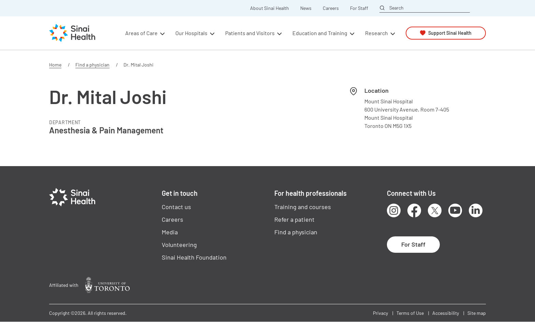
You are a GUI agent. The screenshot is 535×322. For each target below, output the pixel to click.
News (306, 8)
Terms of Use (410, 313)
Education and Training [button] (319, 33)
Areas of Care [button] (141, 33)
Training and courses (302, 206)
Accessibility (445, 313)
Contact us (176, 206)
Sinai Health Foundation (194, 257)
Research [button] (376, 33)
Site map (476, 313)
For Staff (359, 8)
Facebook (414, 210)
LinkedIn (475, 210)
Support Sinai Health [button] (450, 33)
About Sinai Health (269, 8)
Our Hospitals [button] (191, 33)
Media (170, 232)
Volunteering (179, 244)
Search (396, 8)
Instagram (394, 210)
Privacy (380, 313)
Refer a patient (294, 219)
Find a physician (92, 65)
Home (55, 65)
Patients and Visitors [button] (250, 33)
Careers (331, 8)
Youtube (455, 210)
